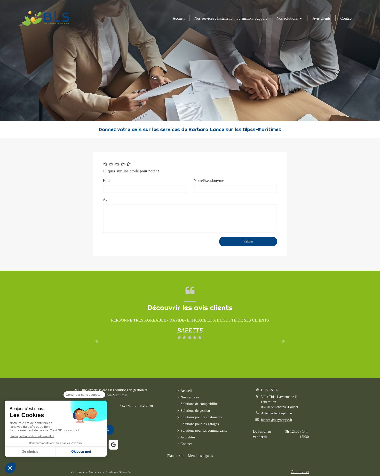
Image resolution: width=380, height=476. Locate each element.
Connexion (300, 471)
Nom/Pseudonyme (209, 180)
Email (108, 180)
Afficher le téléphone (276, 413)
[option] (190, 328)
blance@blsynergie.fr (276, 420)
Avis (106, 199)
